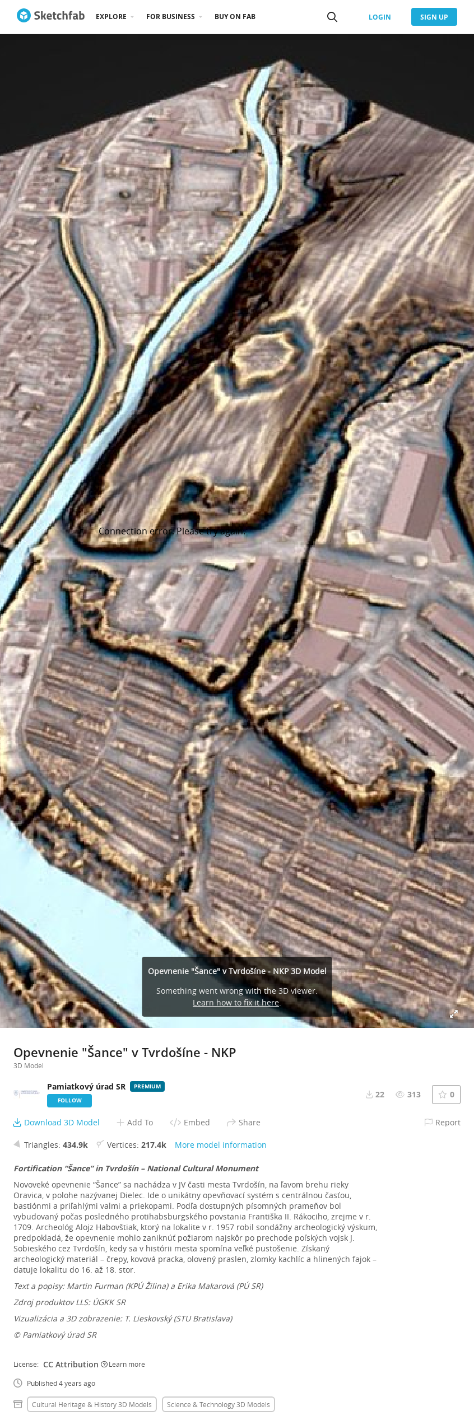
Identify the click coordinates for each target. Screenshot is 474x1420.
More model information (221, 1144)
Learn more (123, 1364)
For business (170, 16)
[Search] (332, 16)
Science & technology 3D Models (218, 1404)
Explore (111, 16)
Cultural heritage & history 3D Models (92, 1404)
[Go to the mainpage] (51, 16)
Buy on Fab (235, 16)
